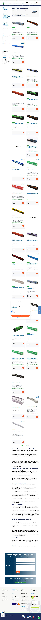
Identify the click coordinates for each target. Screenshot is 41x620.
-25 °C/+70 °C (5, 58)
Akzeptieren (20, 315)
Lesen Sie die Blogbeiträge (20, 582)
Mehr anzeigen (4, 41)
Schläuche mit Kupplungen (5, 14)
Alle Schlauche (5, 10)
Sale (29, 5)
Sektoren (37, 5)
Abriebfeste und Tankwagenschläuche (6, 20)
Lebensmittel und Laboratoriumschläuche (6, 16)
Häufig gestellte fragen (15, 600)
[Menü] (4, 611)
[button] (27, 3)
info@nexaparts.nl (4, 596)
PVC (4, 54)
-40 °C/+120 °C (5, 60)
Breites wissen (23, 590)
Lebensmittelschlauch (6, 37)
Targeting (13, 311)
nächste (27, 445)
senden (18, 572)
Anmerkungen (8, 565)
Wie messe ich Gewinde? (24, 607)
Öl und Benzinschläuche (6, 18)
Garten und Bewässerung (23, 5)
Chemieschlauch (5, 36)
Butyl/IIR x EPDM (5, 51)
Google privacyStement (14, 307)
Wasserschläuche (5, 9)
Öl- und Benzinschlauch (6, 40)
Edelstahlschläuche (6, 25)
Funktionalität (13, 312)
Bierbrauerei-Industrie (24, 593)
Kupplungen (10, 5)
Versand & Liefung (14, 596)
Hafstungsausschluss (5, 615)
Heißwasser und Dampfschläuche (5, 22)
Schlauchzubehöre (5, 24)
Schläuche (5, 5)
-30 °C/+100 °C (5, 59)
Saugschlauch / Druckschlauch (5, 38)
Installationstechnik (24, 603)
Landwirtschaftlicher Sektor (25, 596)
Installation (16, 5)
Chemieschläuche (5, 17)
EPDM (4, 52)
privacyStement (22, 305)
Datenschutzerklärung (11, 615)
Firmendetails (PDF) (4, 599)
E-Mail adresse (8, 563)
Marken (33, 5)
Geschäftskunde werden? (15, 590)
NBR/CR (4, 53)
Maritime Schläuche (6, 23)
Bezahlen (13, 593)
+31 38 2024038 (4, 597)
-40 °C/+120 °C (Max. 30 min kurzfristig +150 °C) (6, 62)
